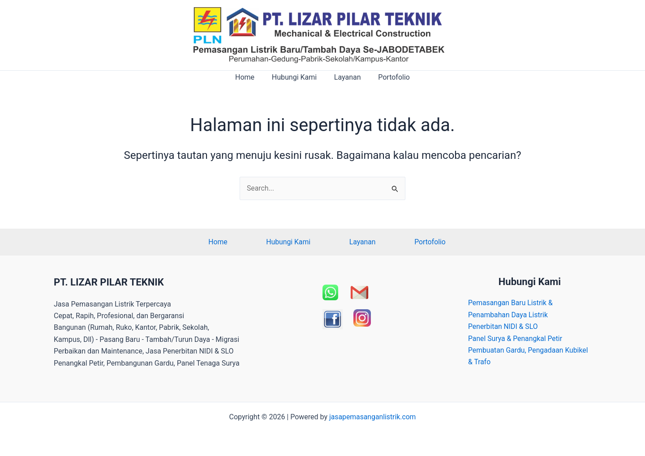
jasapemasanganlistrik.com (373, 417)
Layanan (345, 77)
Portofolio (389, 77)
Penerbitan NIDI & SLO (503, 327)
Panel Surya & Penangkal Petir (515, 338)
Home (249, 77)
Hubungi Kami (295, 77)
